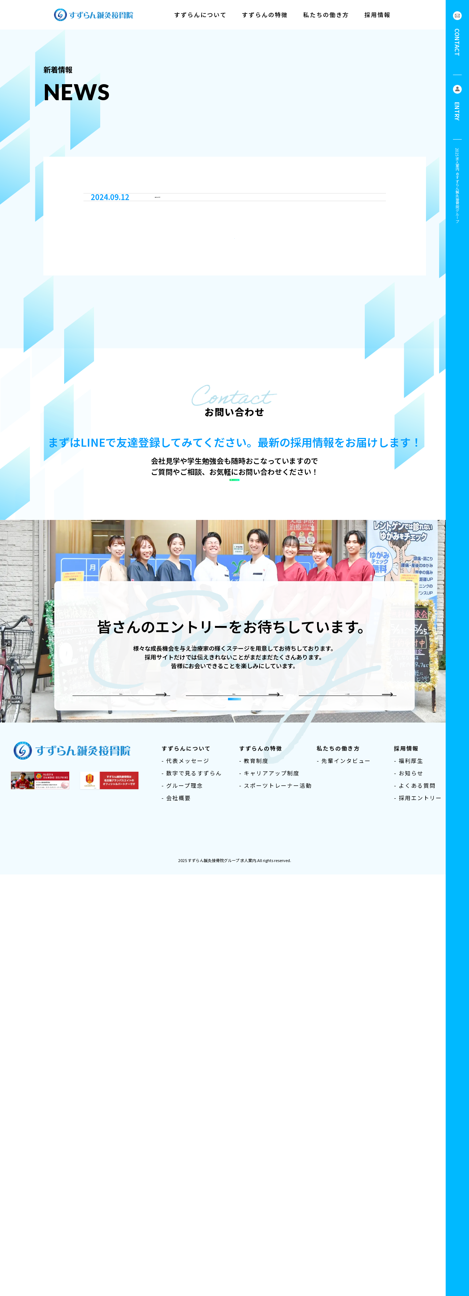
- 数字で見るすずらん (191, 1199)
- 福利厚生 (408, 1187)
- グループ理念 (182, 1211)
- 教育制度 (254, 1187)
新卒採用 (116, 1048)
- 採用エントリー (418, 1224)
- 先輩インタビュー (344, 1187)
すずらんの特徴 (265, 14)
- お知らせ (408, 1199)
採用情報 (377, 14)
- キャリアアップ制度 (269, 1199)
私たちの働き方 (326, 14)
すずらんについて (200, 14)
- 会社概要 (176, 1224)
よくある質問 (342, 1048)
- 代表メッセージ (185, 1187)
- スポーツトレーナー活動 (275, 1211)
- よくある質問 (415, 1211)
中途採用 (229, 1048)
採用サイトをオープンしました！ (209, 454)
